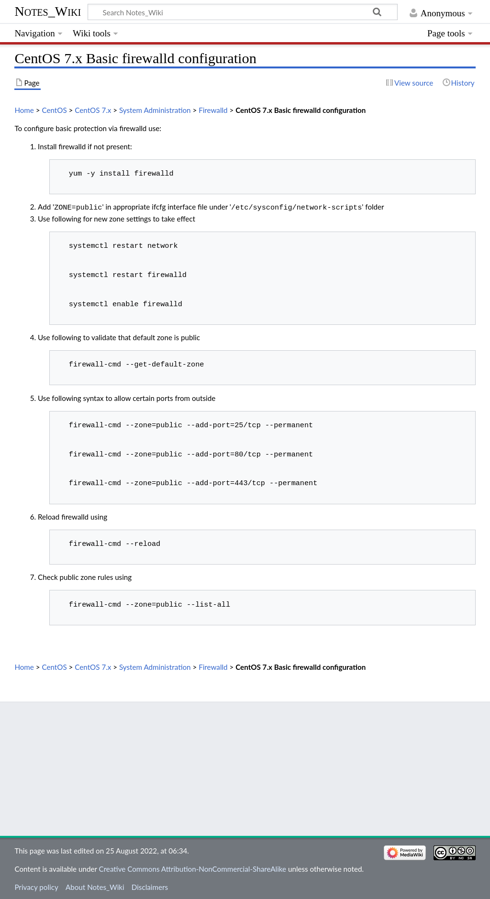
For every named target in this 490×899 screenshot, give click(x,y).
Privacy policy (36, 886)
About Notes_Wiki (95, 886)
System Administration (155, 110)
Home (23, 110)
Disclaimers (150, 886)
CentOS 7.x (93, 110)
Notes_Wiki (47, 11)
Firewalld (213, 110)
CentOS (54, 110)
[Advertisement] (245, 768)
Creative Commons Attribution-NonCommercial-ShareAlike (193, 868)
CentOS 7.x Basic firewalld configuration (300, 110)
